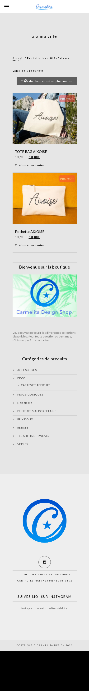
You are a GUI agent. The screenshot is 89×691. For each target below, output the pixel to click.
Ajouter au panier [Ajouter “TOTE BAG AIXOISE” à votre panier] (31, 165)
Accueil (18, 58)
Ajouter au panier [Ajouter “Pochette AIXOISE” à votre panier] (31, 245)
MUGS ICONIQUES (30, 394)
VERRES (22, 444)
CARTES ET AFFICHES (36, 385)
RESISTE (22, 427)
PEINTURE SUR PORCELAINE (37, 411)
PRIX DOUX (25, 419)
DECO (21, 378)
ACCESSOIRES (27, 370)
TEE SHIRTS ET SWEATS (33, 436)
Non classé (25, 402)
